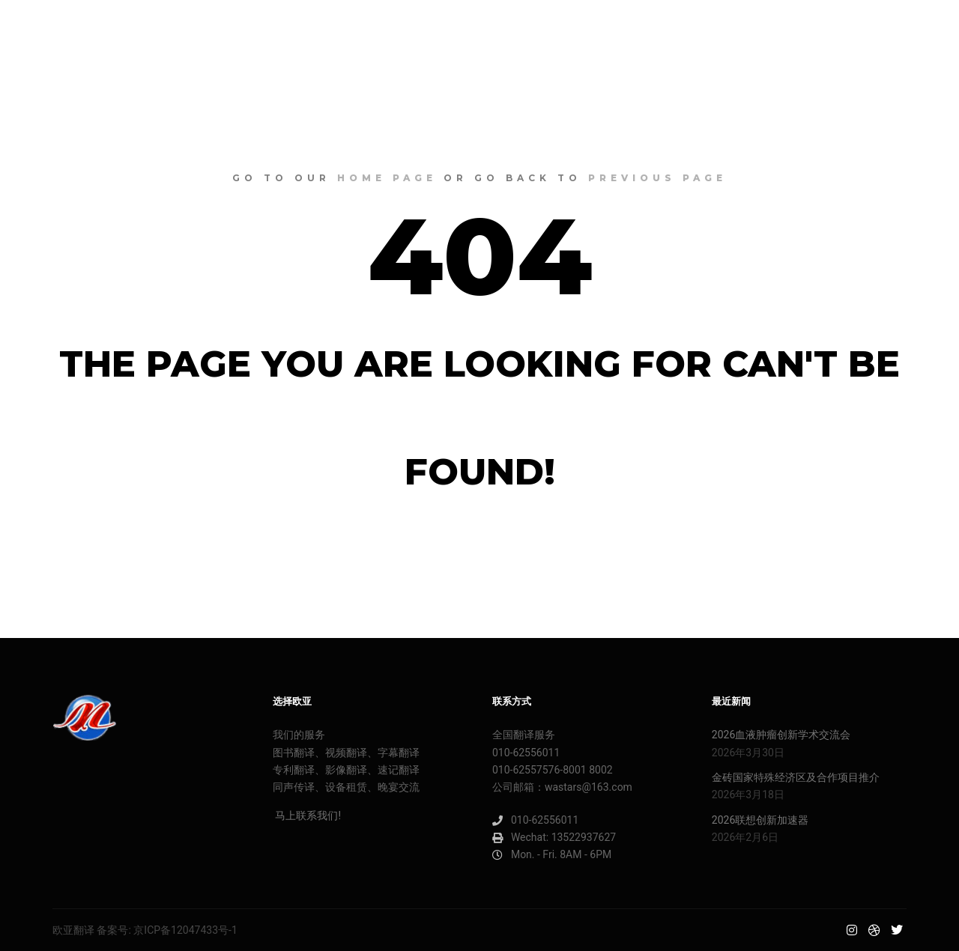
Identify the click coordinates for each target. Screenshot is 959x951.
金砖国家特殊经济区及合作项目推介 (796, 777)
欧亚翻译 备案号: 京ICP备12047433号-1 (145, 930)
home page (387, 177)
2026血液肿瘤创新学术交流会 (781, 735)
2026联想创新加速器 (760, 820)
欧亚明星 (67, 30)
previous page (657, 177)
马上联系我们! (307, 815)
